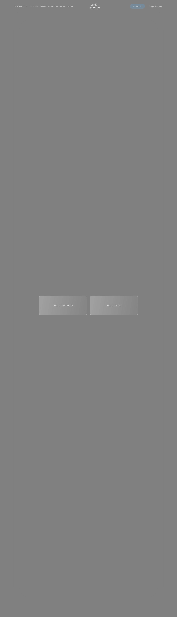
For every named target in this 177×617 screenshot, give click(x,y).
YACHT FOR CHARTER (63, 305)
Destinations (60, 6)
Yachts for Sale (46, 6)
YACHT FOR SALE (114, 305)
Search (137, 6)
